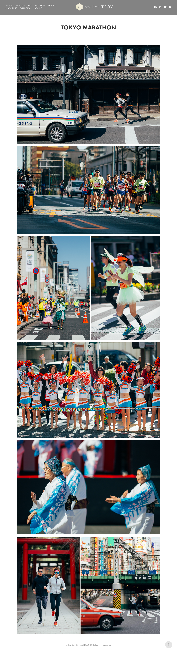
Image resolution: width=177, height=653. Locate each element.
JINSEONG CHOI (89, 645)
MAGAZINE (11, 8)
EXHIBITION (26, 8)
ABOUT (38, 8)
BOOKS (52, 5)
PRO (30, 5)
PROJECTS (40, 5)
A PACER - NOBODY (15, 5)
